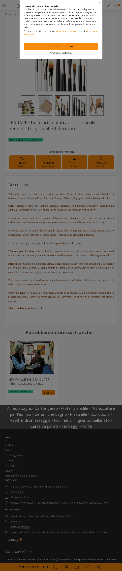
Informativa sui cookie (66, 31)
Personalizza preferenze (61, 53)
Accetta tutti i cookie (61, 46)
